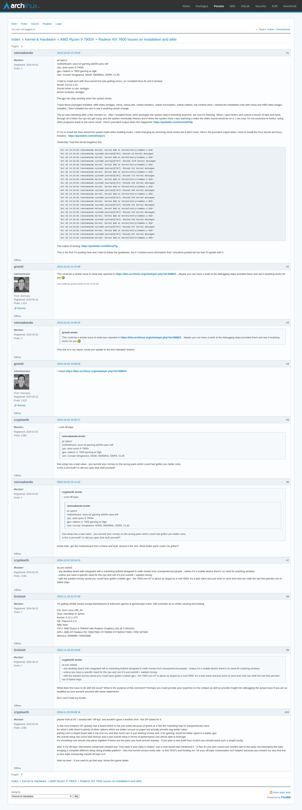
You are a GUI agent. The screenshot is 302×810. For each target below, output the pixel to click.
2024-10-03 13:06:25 (68, 322)
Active (270, 29)
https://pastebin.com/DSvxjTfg (99, 246)
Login (59, 23)
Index (14, 23)
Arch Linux (21, 6)
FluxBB (286, 797)
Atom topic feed (282, 792)
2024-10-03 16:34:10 (68, 560)
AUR (275, 6)
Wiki (232, 6)
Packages (202, 6)
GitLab (245, 6)
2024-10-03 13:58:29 (68, 363)
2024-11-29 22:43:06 (68, 650)
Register (47, 23)
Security (260, 6)
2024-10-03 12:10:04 (68, 52)
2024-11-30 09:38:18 (68, 712)
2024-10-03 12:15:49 (68, 266)
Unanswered (283, 29)
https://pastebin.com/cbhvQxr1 (86, 135)
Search (35, 23)
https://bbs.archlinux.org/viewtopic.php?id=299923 (146, 274)
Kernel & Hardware (40, 39)
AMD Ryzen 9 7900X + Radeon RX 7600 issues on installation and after (118, 39)
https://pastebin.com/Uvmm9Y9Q (173, 122)
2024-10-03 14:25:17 (68, 419)
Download (289, 6)
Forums (219, 6)
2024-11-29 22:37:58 (68, 596)
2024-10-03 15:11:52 (68, 482)
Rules (24, 23)
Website (21, 308)
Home (186, 6)
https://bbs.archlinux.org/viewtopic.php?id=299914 (96, 371)
